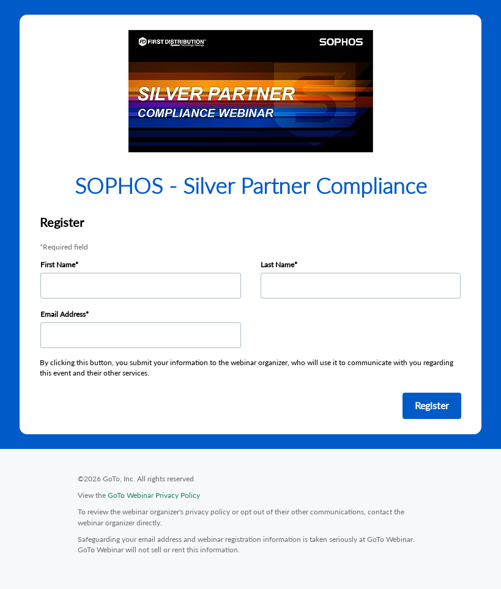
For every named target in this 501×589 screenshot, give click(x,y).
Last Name (277, 264)
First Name (57, 264)
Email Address (63, 314)
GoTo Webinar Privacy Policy (154, 495)
